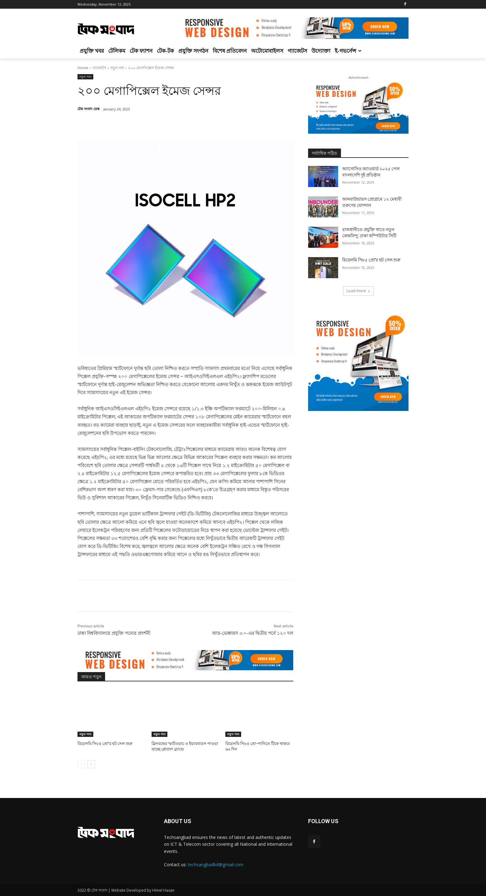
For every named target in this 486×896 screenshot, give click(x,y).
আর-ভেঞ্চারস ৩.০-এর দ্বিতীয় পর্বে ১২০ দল (252, 633)
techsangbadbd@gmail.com (215, 864)
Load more (358, 290)
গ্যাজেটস (99, 67)
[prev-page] (81, 764)
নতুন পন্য (117, 67)
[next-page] (91, 764)
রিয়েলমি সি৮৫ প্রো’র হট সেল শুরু (104, 743)
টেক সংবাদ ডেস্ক (88, 108)
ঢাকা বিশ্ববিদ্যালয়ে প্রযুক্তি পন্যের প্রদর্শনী (113, 633)
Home (82, 67)
